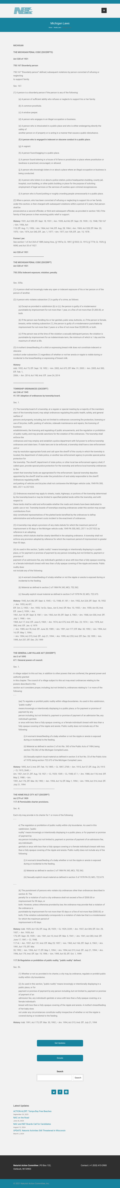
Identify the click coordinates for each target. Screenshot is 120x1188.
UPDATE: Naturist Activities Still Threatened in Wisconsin (39, 1130)
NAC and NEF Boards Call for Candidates (32, 1124)
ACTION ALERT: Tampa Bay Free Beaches (32, 1111)
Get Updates (60, 1043)
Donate (60, 1058)
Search (60, 1071)
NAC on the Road (21, 1117)
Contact (84, 1165)
